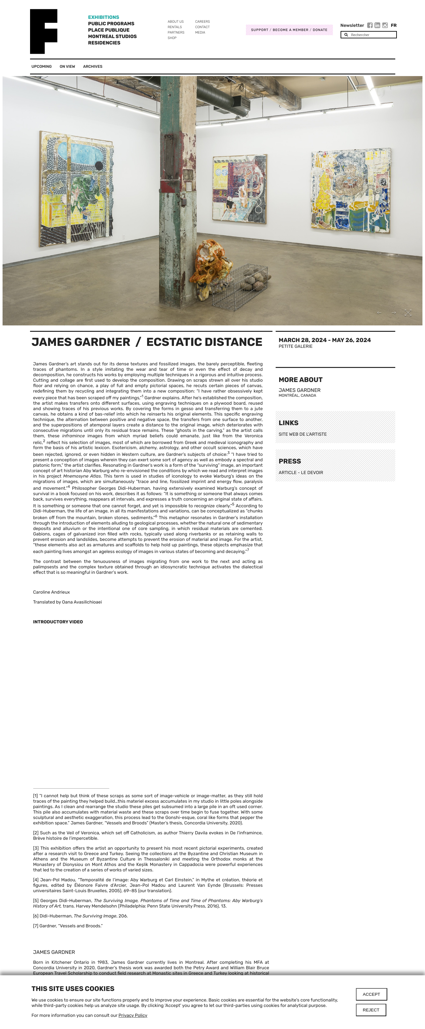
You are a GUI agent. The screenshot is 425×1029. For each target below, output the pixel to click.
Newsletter (352, 25)
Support (259, 30)
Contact (202, 27)
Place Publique (109, 30)
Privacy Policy (133, 1015)
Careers (202, 21)
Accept (371, 994)
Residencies (104, 43)
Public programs (111, 24)
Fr (394, 25)
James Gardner (81, 342)
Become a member (291, 30)
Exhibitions (103, 17)
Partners (176, 32)
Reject (371, 1010)
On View (67, 66)
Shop (172, 38)
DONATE (320, 30)
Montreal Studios (112, 36)
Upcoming (42, 66)
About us (176, 21)
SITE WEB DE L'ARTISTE (303, 434)
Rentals (175, 27)
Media (200, 32)
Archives (92, 66)
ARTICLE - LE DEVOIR (301, 472)
